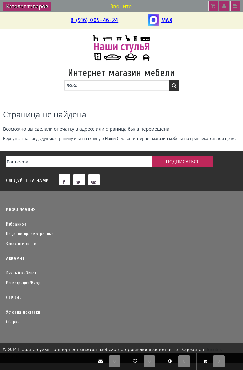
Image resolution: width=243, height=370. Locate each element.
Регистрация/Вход (23, 282)
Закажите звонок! (23, 243)
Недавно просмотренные (30, 233)
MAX (160, 20)
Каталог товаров (27, 6)
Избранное (16, 224)
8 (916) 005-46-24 (94, 20)
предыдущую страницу (51, 138)
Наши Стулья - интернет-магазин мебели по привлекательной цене (169, 138)
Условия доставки (23, 312)
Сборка (13, 321)
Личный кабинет (21, 273)
